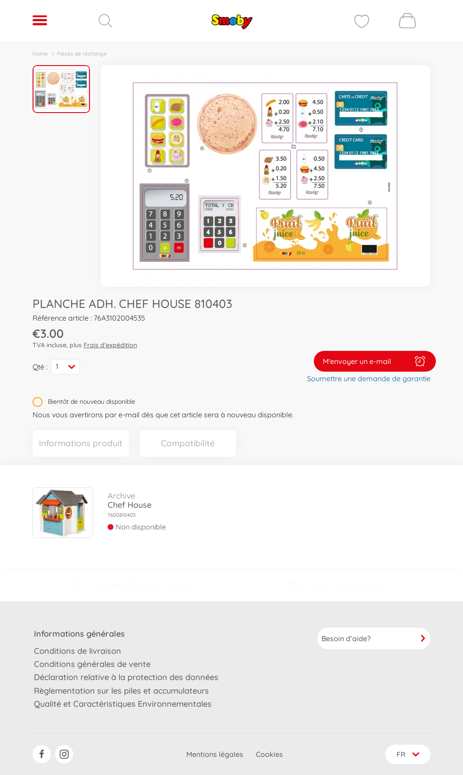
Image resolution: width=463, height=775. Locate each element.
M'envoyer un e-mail (375, 361)
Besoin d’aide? (373, 637)
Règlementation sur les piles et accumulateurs (121, 690)
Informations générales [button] (79, 633)
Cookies (268, 754)
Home (40, 53)
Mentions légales (213, 754)
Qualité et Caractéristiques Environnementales (123, 703)
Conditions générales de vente (92, 663)
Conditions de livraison (77, 650)
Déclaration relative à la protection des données (126, 676)
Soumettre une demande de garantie (368, 378)
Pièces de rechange (82, 53)
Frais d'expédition (110, 345)
